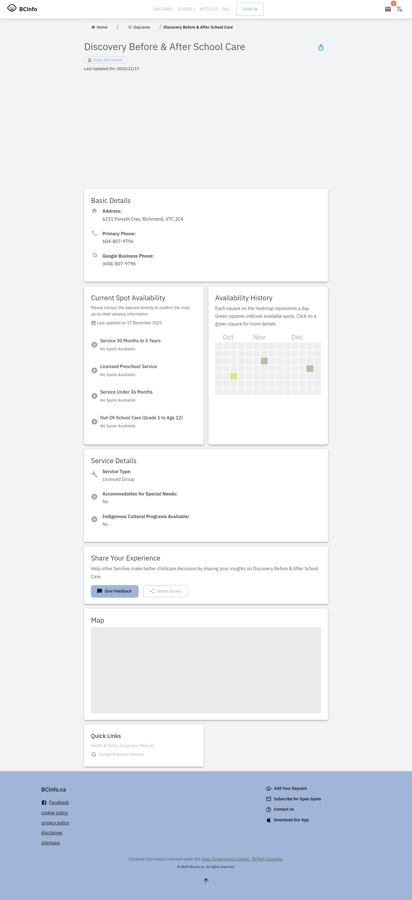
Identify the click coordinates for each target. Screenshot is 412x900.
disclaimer (52, 833)
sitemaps (50, 843)
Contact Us (280, 809)
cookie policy (54, 813)
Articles (209, 9)
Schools (186, 9)
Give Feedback (114, 591)
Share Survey (165, 591)
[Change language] (399, 9)
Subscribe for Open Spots (294, 799)
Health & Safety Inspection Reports (122, 745)
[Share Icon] (321, 47)
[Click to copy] (142, 219)
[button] (105, 60)
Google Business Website (121, 754)
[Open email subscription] (388, 9)
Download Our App (288, 820)
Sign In (250, 9)
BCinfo (28, 9)
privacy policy (55, 823)
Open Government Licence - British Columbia (242, 859)
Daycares (163, 9)
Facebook (55, 803)
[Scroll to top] (206, 880)
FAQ (226, 9)
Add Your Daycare (287, 789)
